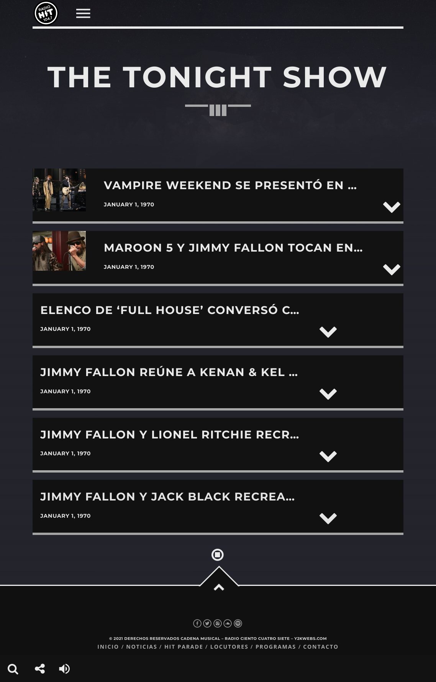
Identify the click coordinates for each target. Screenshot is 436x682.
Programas (276, 647)
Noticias (141, 647)
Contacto (321, 647)
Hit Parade (183, 647)
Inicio (108, 647)
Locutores (229, 647)
